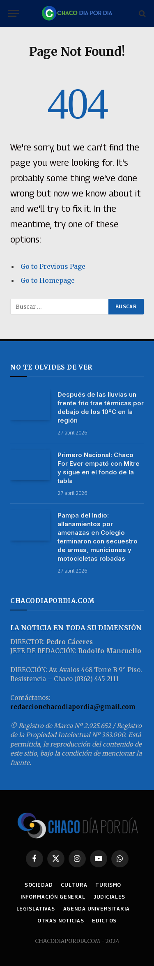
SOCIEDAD (39, 885)
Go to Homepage (48, 280)
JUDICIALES (109, 897)
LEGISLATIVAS (35, 909)
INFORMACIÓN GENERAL (53, 897)
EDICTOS (104, 920)
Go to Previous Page (53, 266)
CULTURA (74, 885)
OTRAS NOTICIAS (60, 920)
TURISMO (108, 885)
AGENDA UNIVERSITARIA (96, 909)
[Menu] (13, 13)
